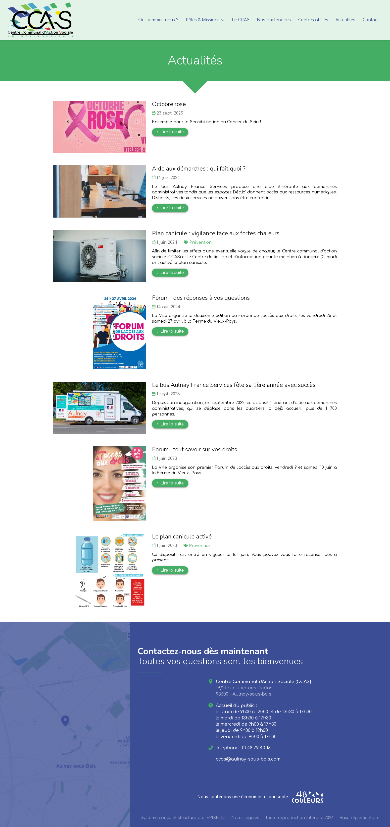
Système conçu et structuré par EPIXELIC (183, 818)
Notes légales (245, 818)
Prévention (200, 242)
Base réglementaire (360, 818)
